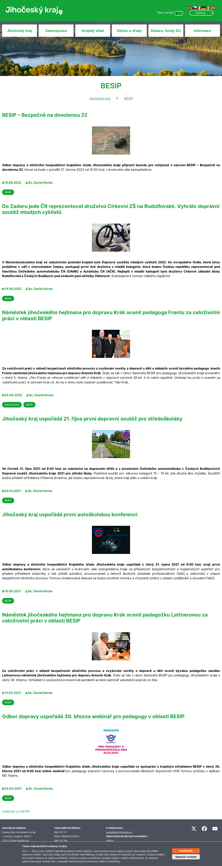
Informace (202, 31)
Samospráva (56, 31)
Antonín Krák (12, 404)
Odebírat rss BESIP (16, 811)
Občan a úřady (129, 31)
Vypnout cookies (186, 856)
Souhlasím (186, 850)
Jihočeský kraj (19, 31)
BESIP (128, 98)
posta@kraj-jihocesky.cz (119, 832)
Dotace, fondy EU (166, 31)
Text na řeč (165, 12)
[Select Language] (201, 13)
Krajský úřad (93, 31)
